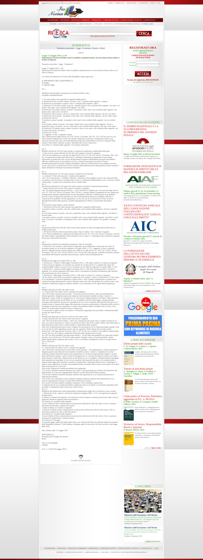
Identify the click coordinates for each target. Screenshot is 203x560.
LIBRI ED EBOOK (85, 24)
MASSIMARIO (50, 548)
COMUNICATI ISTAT (108, 548)
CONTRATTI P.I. (146, 548)
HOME (110, 3)
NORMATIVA (93, 548)
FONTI (152, 3)
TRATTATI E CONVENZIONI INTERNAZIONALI (122, 24)
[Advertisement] (124, 11)
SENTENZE (61, 548)
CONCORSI (98, 24)
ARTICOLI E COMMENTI (77, 548)
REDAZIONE (132, 3)
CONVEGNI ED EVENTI (68, 24)
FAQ (158, 3)
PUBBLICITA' (120, 3)
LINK (156, 548)
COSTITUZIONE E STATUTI (128, 548)
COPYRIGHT (143, 3)
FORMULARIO (147, 24)
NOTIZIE (53, 24)
